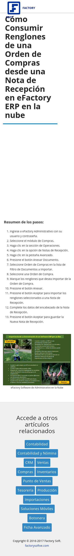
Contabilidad (37, 444)
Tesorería (25, 490)
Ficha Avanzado (37, 527)
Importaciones (37, 499)
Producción (47, 490)
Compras (25, 471)
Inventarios (46, 471)
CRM (29, 462)
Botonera (37, 518)
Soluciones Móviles (37, 508)
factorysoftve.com (37, 545)
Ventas (43, 462)
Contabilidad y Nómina (37, 453)
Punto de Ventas (37, 480)
